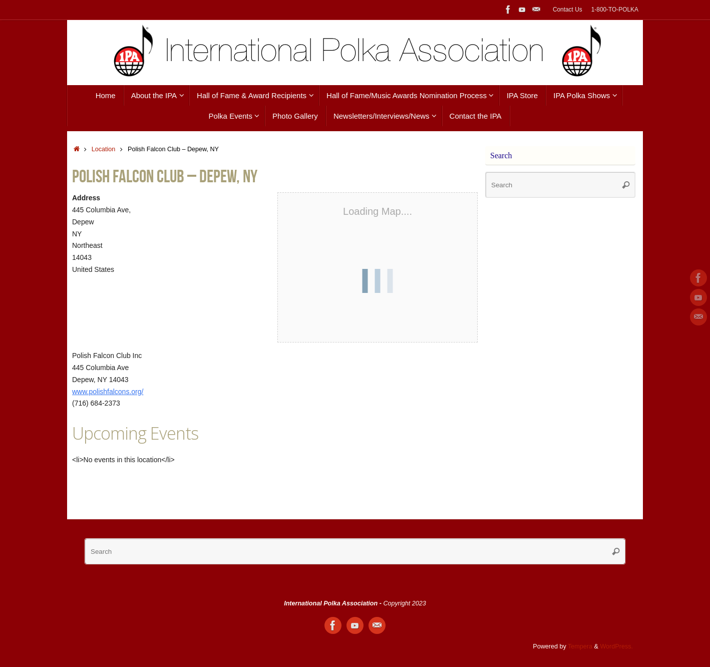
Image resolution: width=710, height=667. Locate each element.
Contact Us (567, 9)
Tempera (580, 646)
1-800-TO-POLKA (614, 9)
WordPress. (616, 646)
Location (104, 149)
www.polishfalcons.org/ (107, 392)
